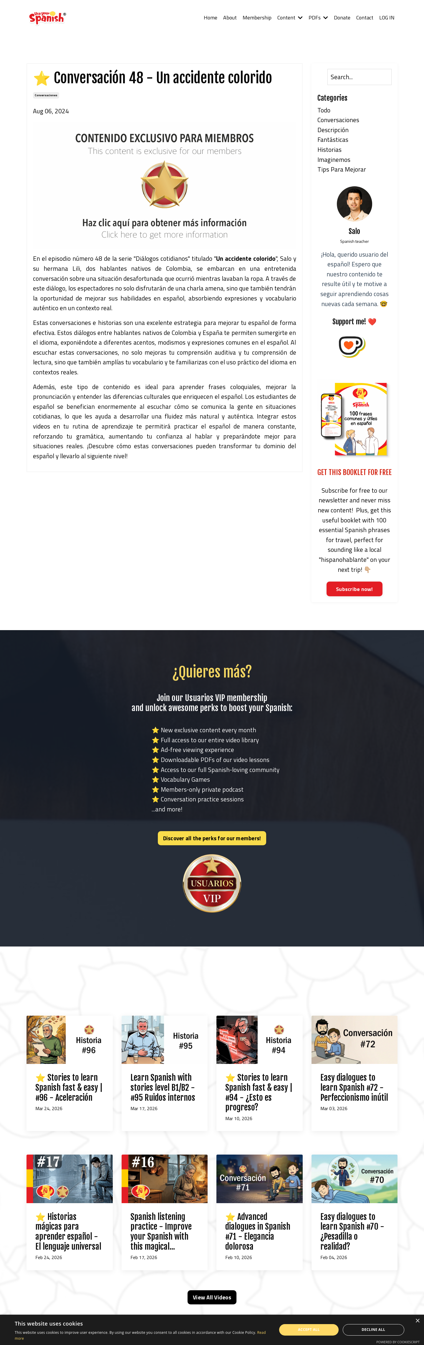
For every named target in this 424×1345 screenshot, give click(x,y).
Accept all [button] (309, 1329)
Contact (364, 17)
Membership (256, 17)
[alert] (212, 1330)
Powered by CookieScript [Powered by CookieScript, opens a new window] (398, 1342)
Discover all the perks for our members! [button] (212, 838)
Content (289, 17)
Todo (323, 110)
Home (209, 17)
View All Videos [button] (212, 1297)
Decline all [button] (373, 1329)
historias (329, 149)
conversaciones (46, 95)
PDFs (317, 17)
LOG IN (387, 17)
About (229, 17)
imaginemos (333, 159)
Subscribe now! (354, 589)
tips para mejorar (341, 169)
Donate (341, 17)
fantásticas (332, 139)
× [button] (417, 1321)
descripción (333, 129)
